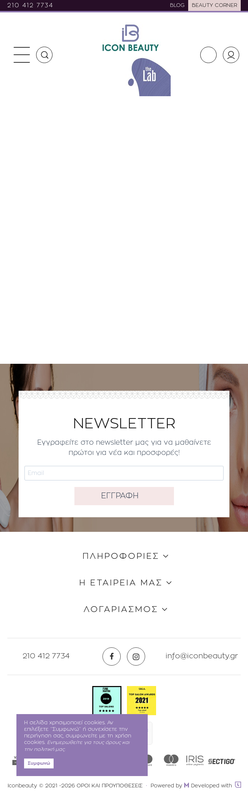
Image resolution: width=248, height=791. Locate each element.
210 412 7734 (30, 5)
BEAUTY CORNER (214, 5)
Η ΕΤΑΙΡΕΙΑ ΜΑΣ (121, 583)
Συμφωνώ (39, 763)
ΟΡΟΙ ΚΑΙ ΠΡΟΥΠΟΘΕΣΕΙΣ (110, 785)
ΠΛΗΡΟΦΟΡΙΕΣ (120, 556)
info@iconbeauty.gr (202, 656)
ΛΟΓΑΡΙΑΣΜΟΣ (121, 609)
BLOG (177, 5)
